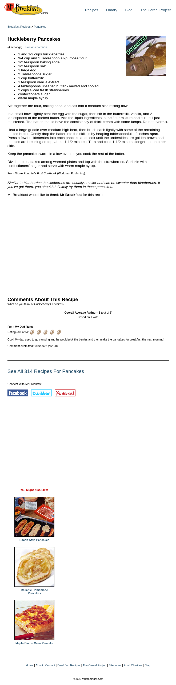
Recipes (91, 10)
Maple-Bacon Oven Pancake (34, 642)
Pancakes (40, 26)
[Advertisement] (88, 245)
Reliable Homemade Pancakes (34, 590)
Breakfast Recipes (18, 26)
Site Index (115, 665)
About (39, 665)
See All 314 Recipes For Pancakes (45, 371)
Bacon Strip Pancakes (34, 539)
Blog (128, 10)
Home (29, 665)
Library (111, 10)
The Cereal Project (156, 10)
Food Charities (133, 665)
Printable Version (36, 47)
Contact (50, 665)
